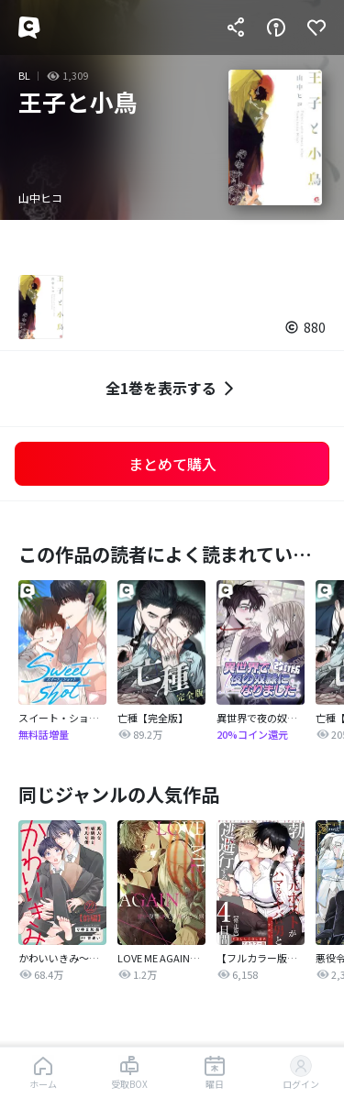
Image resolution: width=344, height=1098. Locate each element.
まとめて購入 (172, 464)
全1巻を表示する (172, 388)
